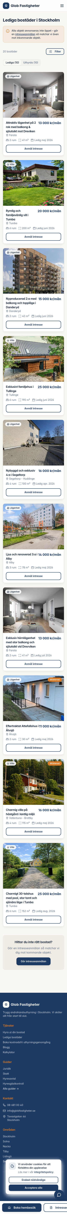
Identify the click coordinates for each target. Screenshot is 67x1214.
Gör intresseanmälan (33, 961)
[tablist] (22, 62)
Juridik (7, 1068)
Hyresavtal (9, 1078)
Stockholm (9, 1136)
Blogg (6, 1047)
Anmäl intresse (33, 148)
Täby (6, 1151)
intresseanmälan (25, 34)
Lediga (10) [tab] (12, 62)
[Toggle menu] (62, 6)
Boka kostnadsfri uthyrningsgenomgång (26, 1042)
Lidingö (7, 1156)
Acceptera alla (33, 1187)
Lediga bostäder (12, 1037)
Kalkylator (9, 1052)
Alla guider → (11, 1088)
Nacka (7, 1146)
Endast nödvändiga (33, 1179)
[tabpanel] (33, 499)
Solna (6, 1141)
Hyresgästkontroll (13, 1083)
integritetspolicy (43, 1172)
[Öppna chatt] (59, 1195)
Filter (55, 51)
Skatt (6, 1073)
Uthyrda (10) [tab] (30, 62)
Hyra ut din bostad (14, 1032)
